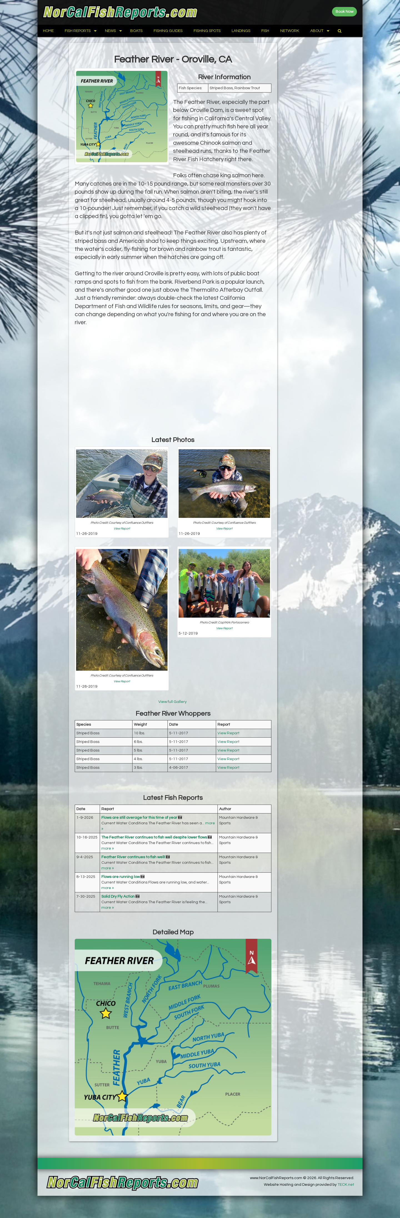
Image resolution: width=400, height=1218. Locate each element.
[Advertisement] (173, 386)
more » (107, 848)
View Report (122, 528)
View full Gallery (173, 702)
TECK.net (346, 1185)
